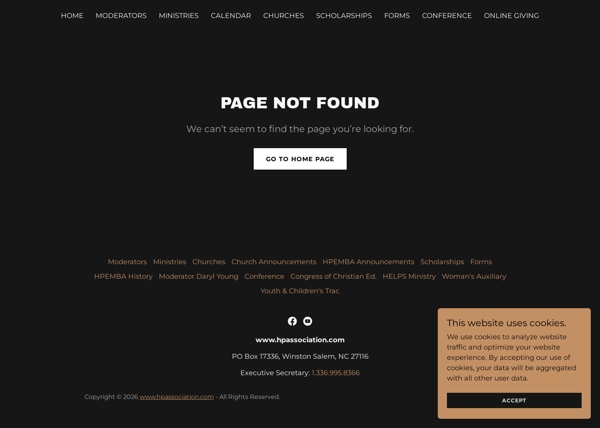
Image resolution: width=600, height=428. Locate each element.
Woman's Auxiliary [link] (474, 276)
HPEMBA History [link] (123, 276)
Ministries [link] (179, 15)
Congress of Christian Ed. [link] (333, 276)
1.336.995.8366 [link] (336, 373)
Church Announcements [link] (274, 262)
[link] (292, 321)
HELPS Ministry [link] (409, 276)
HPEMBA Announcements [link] (368, 262)
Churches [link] (283, 15)
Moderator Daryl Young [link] (198, 276)
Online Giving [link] (511, 15)
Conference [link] (447, 15)
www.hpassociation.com (177, 396)
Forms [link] (397, 15)
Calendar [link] (231, 15)
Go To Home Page (300, 159)
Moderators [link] (121, 15)
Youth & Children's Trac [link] (300, 291)
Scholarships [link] (344, 15)
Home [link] (72, 15)
